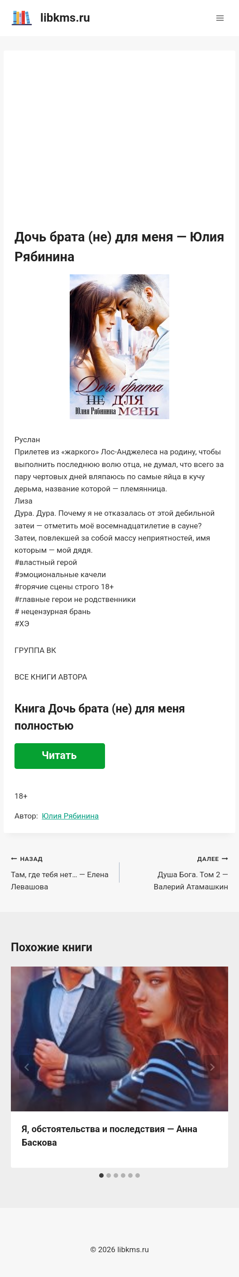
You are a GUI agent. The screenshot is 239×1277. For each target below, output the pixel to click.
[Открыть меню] (219, 18)
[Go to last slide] (27, 1067)
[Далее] (212, 1067)
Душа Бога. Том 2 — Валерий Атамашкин (177, 871)
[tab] (101, 1175)
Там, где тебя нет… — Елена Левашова (61, 871)
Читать (59, 756)
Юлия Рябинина (70, 815)
